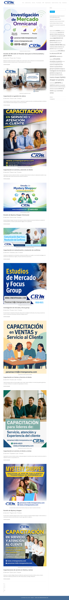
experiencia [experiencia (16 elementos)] (52, 64)
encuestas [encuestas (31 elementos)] (56, 59)
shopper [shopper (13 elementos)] (55, 90)
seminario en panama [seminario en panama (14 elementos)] (54, 88)
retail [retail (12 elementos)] (62, 82)
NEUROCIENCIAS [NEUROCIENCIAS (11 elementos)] (52, 82)
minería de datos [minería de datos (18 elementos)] (58, 75)
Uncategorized (52, 99)
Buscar (51, 7)
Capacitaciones (48, 2)
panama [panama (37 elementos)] (58, 82)
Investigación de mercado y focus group (16, 307)
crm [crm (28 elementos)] (59, 51)
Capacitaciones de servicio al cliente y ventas (18, 570)
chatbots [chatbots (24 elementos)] (52, 45)
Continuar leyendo (6, 64)
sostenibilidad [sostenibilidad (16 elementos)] (60, 90)
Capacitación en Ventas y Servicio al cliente (17, 377)
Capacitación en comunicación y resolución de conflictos (21, 250)
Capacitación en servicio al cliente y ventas (17, 451)
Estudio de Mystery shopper (12, 510)
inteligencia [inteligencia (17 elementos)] (62, 68)
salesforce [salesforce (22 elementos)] (52, 85)
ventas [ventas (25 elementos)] (52, 93)
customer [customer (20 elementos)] (58, 56)
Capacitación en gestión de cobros (14, 96)
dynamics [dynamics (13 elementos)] (51, 59)
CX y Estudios (38, 2)
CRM (43, 2)
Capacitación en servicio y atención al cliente (18, 170)
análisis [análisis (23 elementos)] (58, 30)
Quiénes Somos (28, 2)
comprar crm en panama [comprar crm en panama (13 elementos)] (58, 48)
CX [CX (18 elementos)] (61, 56)
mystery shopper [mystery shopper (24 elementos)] (55, 77)
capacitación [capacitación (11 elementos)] (59, 42)
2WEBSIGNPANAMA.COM (43, 597)
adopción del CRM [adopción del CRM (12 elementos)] (53, 30)
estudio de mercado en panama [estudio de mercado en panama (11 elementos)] (57, 62)
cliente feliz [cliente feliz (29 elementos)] (58, 45)
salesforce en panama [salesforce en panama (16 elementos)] (60, 85)
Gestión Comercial (55, 2)
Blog (60, 2)
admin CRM (7, 58)
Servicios (33, 2)
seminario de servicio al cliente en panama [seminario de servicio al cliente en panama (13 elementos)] (57, 86)
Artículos (19, 58)
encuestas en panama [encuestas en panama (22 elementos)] (56, 61)
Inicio (23, 2)
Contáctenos (64, 2)
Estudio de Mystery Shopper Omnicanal (16, 215)
